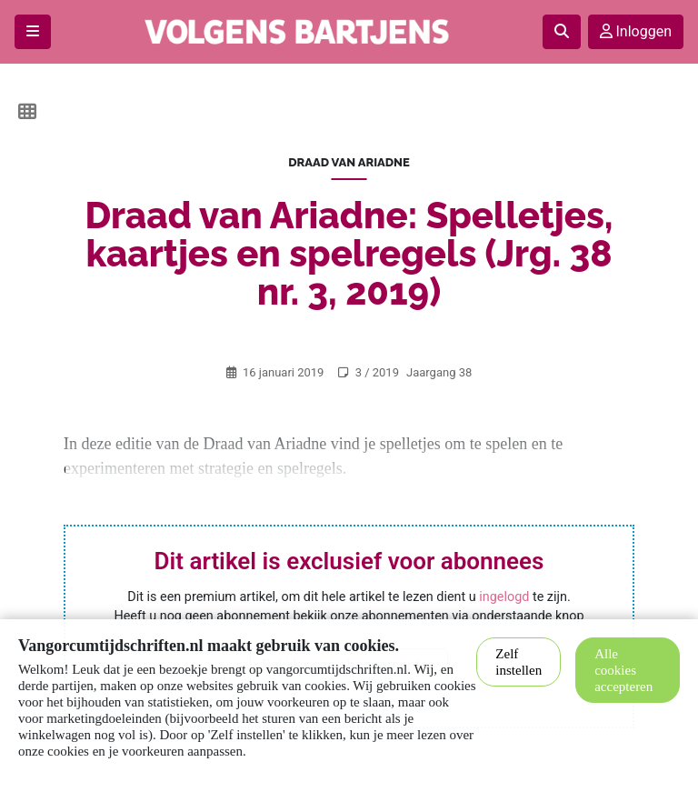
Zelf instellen (518, 662)
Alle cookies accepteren (623, 670)
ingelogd (504, 597)
